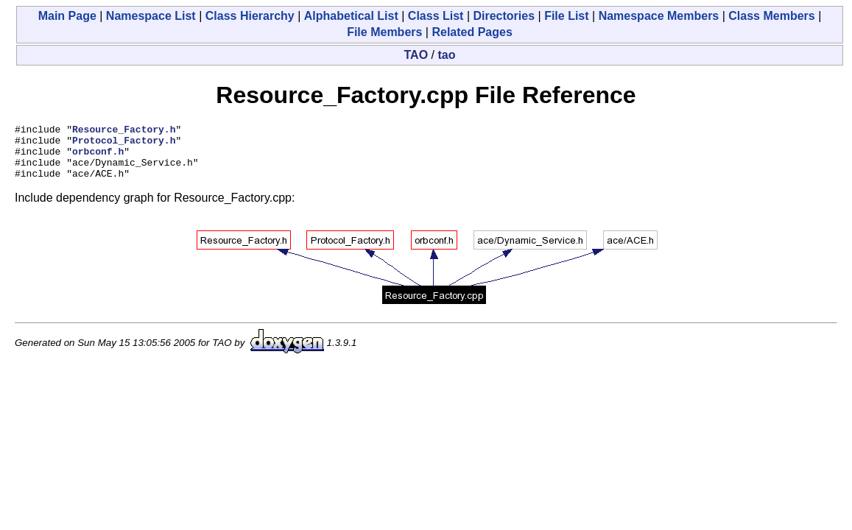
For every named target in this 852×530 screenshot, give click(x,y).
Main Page (67, 16)
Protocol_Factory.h (123, 144)
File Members (384, 32)
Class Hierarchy (250, 16)
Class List (436, 16)
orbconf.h (98, 157)
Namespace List (151, 16)
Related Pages (472, 32)
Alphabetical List (351, 16)
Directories (504, 16)
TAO (416, 55)
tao (446, 55)
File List (566, 16)
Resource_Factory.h (123, 131)
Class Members (771, 16)
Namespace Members (659, 16)
